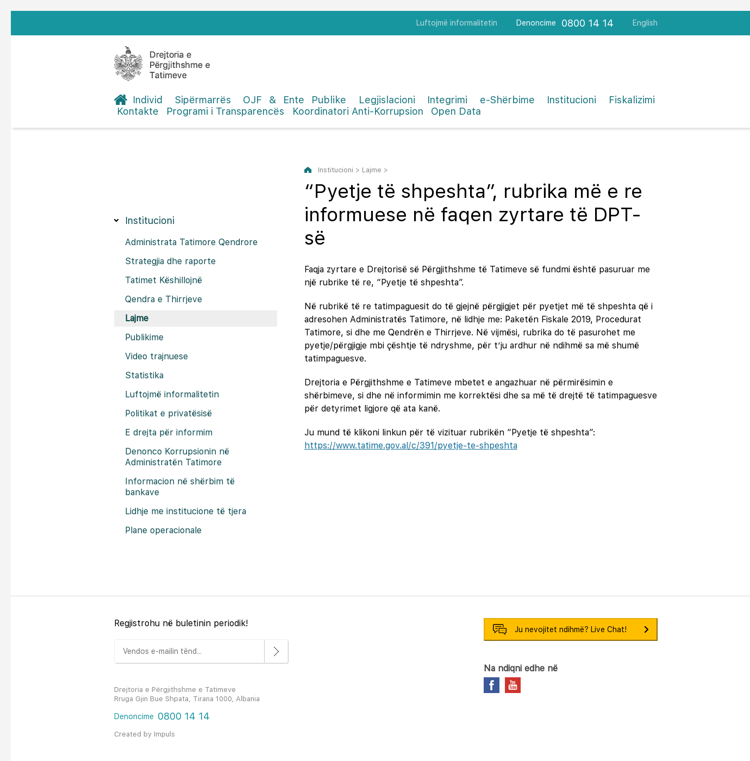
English (645, 22)
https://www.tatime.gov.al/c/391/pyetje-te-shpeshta (410, 445)
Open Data (456, 111)
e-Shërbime (507, 99)
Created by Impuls (144, 734)
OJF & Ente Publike (294, 99)
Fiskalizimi (632, 99)
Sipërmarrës (203, 99)
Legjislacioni (387, 99)
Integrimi (447, 99)
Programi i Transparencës (225, 111)
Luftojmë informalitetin (456, 22)
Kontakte (138, 111)
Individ (147, 99)
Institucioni (571, 99)
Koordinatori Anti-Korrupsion (357, 111)
